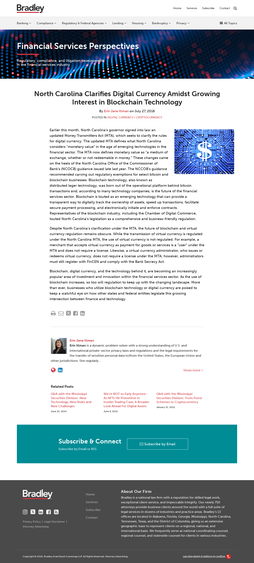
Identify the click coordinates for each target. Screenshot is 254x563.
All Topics (228, 23)
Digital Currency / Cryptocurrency (134, 117)
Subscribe (208, 8)
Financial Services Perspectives (78, 46)
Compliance (45, 23)
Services (192, 8)
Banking (22, 23)
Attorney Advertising (36, 526)
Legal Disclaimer (54, 521)
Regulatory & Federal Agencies (83, 23)
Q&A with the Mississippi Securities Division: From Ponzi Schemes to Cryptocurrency (179, 398)
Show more (193, 370)
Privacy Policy (32, 521)
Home (177, 8)
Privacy (181, 23)
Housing (137, 23)
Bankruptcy (160, 23)
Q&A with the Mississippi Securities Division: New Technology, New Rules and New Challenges (71, 400)
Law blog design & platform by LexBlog (207, 556)
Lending (117, 23)
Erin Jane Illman (116, 111)
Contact (225, 8)
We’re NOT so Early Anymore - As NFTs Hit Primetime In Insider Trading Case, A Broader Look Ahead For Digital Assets (126, 400)
